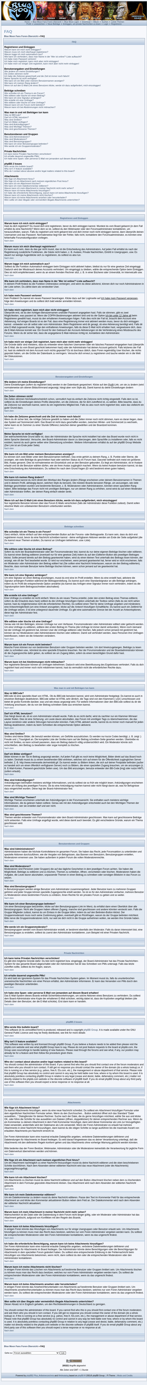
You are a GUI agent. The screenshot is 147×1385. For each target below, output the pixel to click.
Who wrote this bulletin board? (18, 166)
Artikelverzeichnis (46, 1375)
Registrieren (116, 24)
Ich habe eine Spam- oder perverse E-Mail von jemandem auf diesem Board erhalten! (45, 158)
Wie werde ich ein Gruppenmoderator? (22, 146)
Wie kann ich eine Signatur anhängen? (22, 98)
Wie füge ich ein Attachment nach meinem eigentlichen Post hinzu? (36, 181)
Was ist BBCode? (12, 115)
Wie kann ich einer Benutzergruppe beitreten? (26, 144)
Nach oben (9, 241)
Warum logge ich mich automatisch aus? (23, 54)
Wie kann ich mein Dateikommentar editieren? (26, 186)
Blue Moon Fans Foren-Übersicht (47, 22)
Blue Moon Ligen (71, 22)
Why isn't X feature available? (18, 169)
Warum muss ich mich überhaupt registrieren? (26, 52)
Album (96, 22)
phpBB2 (30, 1375)
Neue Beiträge (54, 24)
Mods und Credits (125, 1375)
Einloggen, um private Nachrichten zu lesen (82, 24)
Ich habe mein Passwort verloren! (20, 59)
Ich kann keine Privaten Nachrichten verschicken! (27, 154)
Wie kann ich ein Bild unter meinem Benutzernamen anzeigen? (34, 81)
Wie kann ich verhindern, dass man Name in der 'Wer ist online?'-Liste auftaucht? (43, 56)
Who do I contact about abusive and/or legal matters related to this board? (39, 171)
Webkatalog (63, 1375)
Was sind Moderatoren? (15, 139)
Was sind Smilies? (13, 119)
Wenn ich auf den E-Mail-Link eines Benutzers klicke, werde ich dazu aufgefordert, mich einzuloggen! (52, 85)
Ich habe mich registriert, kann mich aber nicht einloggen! (31, 61)
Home (27, 22)
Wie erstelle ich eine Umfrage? (19, 100)
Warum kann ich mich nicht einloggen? (22, 49)
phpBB (81, 1375)
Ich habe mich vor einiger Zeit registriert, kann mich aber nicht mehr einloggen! (41, 63)
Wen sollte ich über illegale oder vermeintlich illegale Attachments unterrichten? (42, 200)
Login (106, 24)
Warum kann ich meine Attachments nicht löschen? (28, 195)
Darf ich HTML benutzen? (16, 117)
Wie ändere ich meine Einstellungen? (22, 71)
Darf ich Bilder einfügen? (16, 122)
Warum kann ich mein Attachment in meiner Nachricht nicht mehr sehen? (39, 188)
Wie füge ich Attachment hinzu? (19, 179)
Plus (36, 1375)
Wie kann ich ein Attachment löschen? (22, 183)
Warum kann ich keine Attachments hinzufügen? (27, 190)
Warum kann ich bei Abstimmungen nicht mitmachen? (30, 107)
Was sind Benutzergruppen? (17, 141)
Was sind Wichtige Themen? (17, 127)
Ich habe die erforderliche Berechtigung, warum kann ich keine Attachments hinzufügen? (46, 193)
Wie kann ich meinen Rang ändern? (21, 83)
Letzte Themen (117, 22)
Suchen (105, 22)
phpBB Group (91, 1030)
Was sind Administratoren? (17, 137)
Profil (28, 24)
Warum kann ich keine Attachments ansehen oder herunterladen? (35, 197)
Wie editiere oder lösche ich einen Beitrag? (24, 95)
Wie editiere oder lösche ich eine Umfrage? (24, 102)
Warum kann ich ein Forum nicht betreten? (24, 105)
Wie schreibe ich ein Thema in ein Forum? (24, 93)
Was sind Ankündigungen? (17, 124)
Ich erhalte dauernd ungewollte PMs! (21, 156)
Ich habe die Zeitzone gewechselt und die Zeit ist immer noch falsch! (36, 76)
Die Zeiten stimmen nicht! (16, 74)
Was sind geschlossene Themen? (20, 129)
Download (86, 22)
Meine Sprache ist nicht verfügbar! (20, 78)
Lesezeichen (39, 24)
